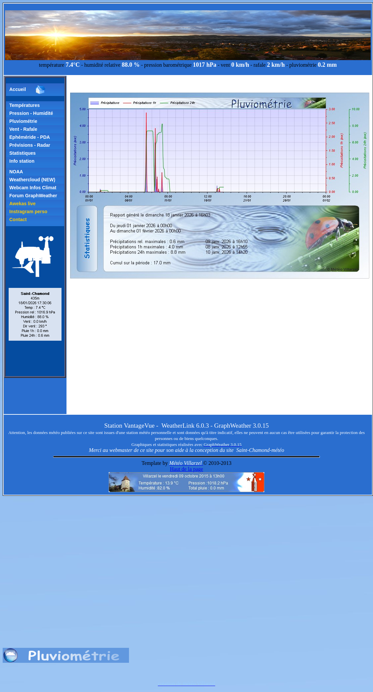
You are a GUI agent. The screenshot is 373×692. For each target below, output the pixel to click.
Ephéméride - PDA (29, 137)
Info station (21, 161)
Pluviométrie (23, 121)
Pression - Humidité (31, 113)
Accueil (27, 90)
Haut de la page (186, 469)
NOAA (16, 171)
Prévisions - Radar (29, 145)
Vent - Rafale (23, 129)
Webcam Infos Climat (32, 187)
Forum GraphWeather (33, 195)
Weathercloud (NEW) (32, 179)
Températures (24, 105)
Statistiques (22, 153)
